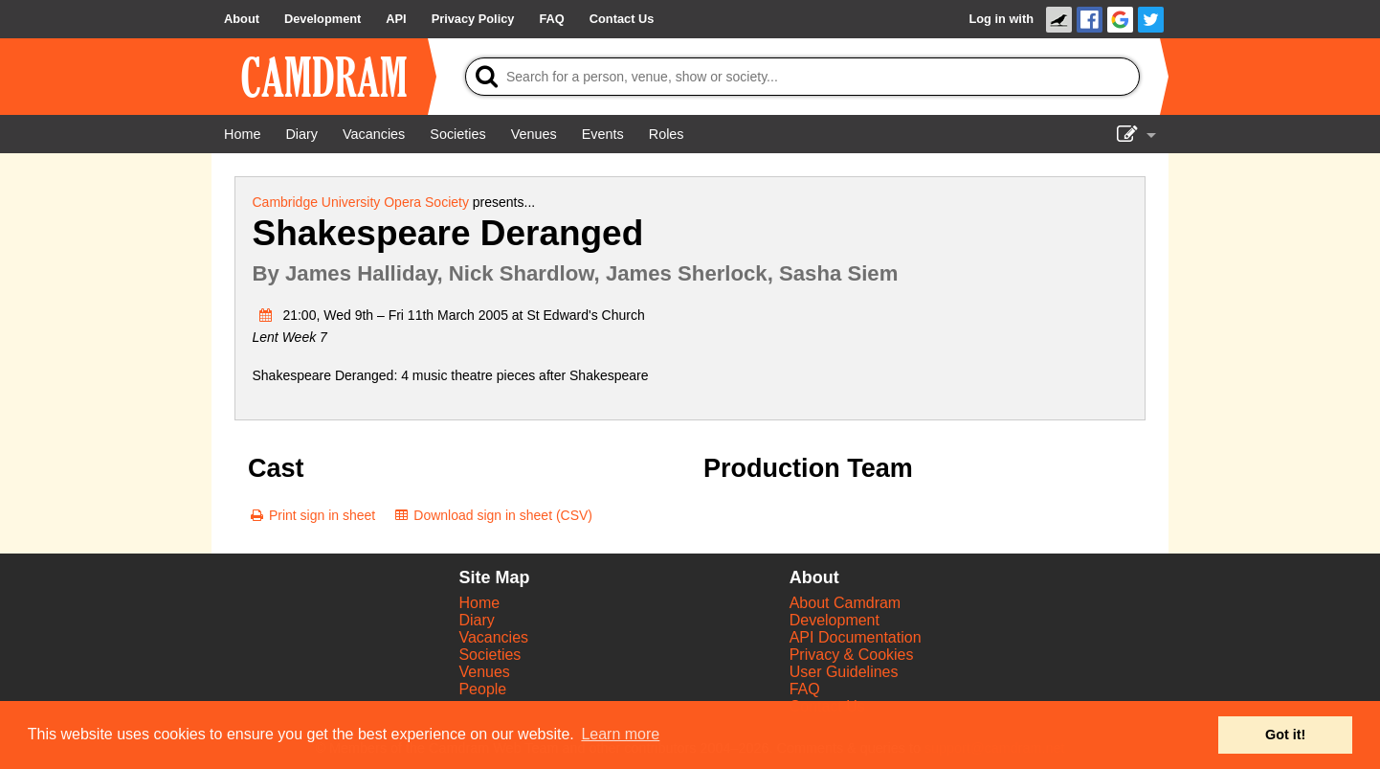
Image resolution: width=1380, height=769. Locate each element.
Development (834, 620)
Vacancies (493, 637)
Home (479, 603)
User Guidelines (844, 672)
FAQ (805, 689)
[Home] (242, 134)
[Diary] (301, 134)
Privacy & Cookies (852, 654)
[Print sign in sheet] (311, 515)
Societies (489, 654)
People (482, 689)
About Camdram (845, 603)
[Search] (802, 76)
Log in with (1001, 18)
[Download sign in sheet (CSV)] (492, 515)
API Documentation (856, 637)
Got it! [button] (1285, 734)
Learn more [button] (620, 734)
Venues (483, 672)
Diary (476, 620)
